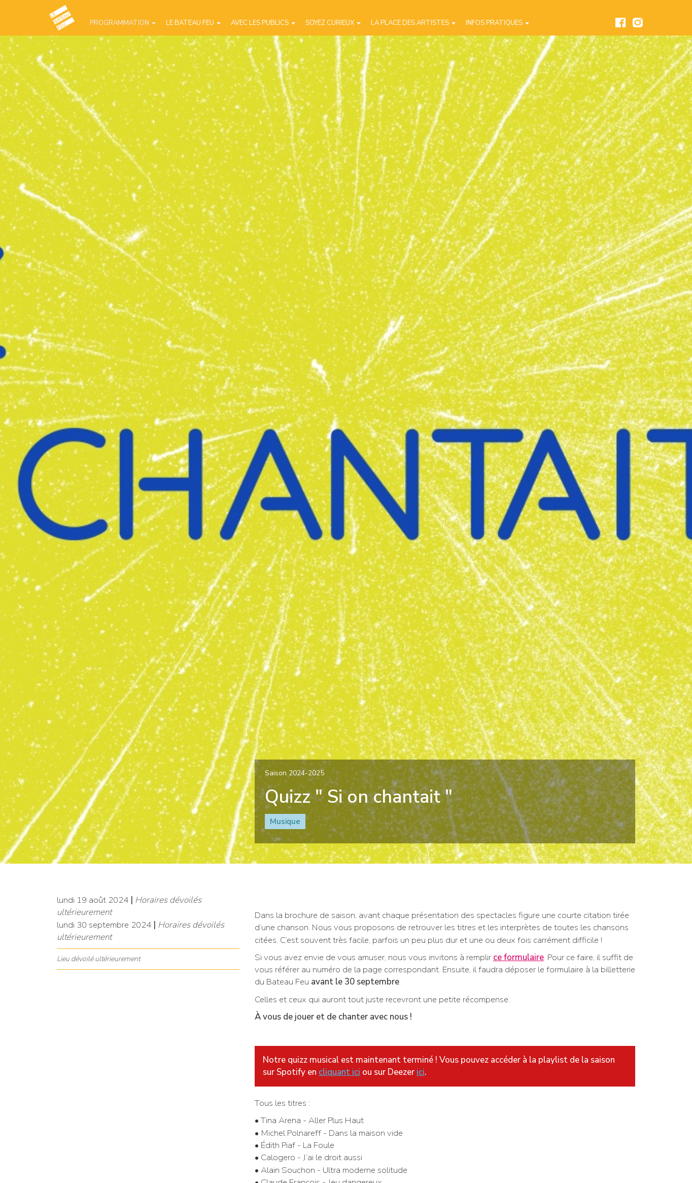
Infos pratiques (497, 22)
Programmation (123, 22)
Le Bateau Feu (193, 22)
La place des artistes (413, 22)
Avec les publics (263, 22)
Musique (285, 821)
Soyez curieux (333, 22)
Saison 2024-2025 (294, 773)
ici (421, 1072)
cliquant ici (339, 1072)
